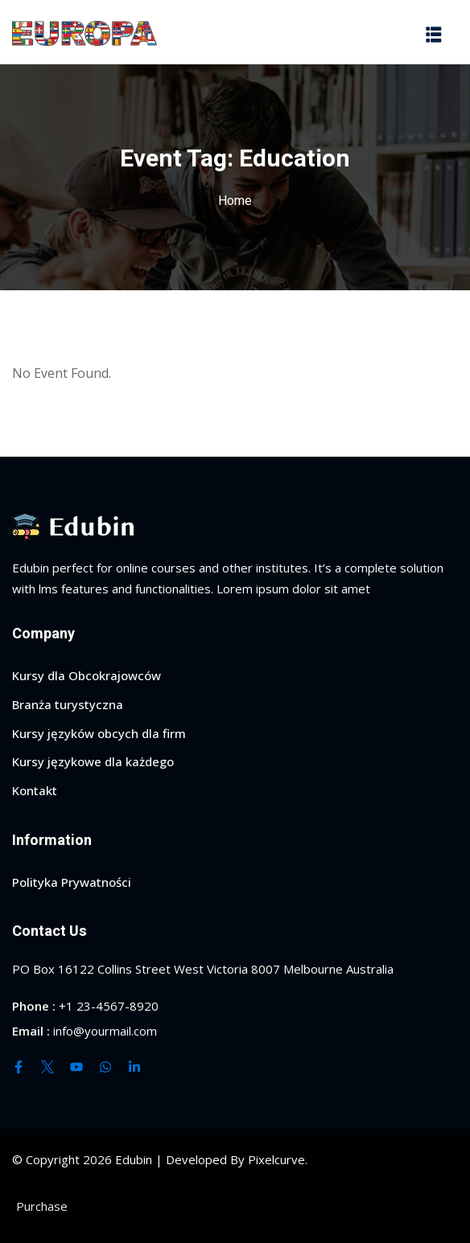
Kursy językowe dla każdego (93, 761)
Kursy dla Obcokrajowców (86, 675)
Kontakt (34, 790)
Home (235, 201)
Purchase (42, 1206)
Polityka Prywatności (71, 882)
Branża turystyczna (67, 704)
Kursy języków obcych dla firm (99, 733)
